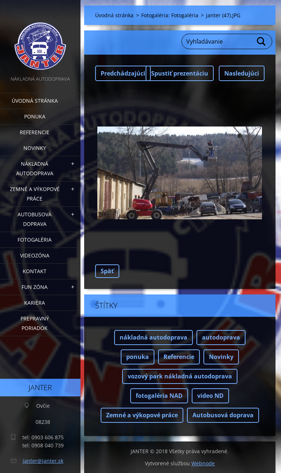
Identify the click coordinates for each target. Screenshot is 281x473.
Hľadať (261, 41)
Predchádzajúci (123, 73)
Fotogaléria (35, 239)
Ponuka (34, 116)
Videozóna (34, 255)
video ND (210, 396)
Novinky (34, 147)
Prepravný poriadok (34, 323)
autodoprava (221, 337)
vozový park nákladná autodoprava (180, 376)
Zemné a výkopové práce (35, 194)
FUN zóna (35, 286)
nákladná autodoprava (153, 337)
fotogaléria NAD (159, 396)
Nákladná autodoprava (34, 168)
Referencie (34, 132)
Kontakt (34, 271)
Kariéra (34, 302)
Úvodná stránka (35, 100)
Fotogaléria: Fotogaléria (169, 15)
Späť (107, 271)
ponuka (137, 357)
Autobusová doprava (35, 219)
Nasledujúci (241, 73)
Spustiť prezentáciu (179, 73)
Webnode (203, 463)
